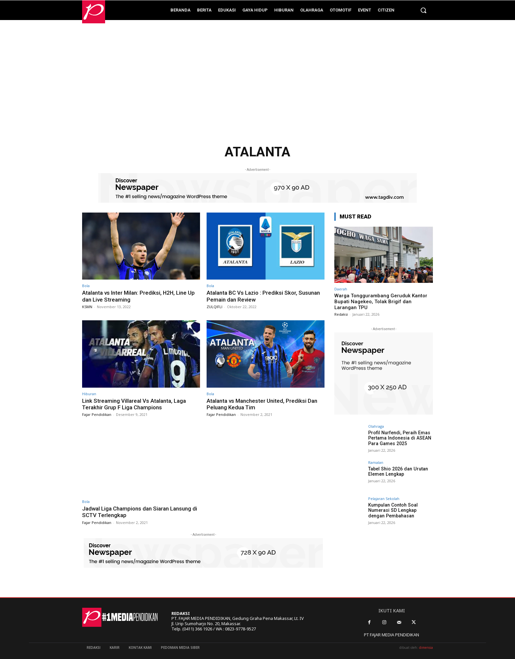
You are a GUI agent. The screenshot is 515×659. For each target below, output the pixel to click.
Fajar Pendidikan (96, 414)
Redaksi (341, 314)
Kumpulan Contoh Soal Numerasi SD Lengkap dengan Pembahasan (400, 510)
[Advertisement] (257, 86)
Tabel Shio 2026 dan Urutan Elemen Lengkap (397, 471)
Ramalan (375, 462)
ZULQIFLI (214, 306)
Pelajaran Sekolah (383, 498)
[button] (423, 10)
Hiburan (89, 394)
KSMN (87, 306)
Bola (86, 285)
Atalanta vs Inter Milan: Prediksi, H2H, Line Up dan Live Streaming (138, 296)
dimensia (426, 647)
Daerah (340, 289)
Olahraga (376, 426)
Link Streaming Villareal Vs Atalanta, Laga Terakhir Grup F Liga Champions (134, 404)
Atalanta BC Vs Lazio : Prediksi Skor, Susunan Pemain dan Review (263, 296)
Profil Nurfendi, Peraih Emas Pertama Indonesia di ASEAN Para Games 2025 (399, 438)
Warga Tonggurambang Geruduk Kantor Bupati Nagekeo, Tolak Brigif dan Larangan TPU (380, 301)
